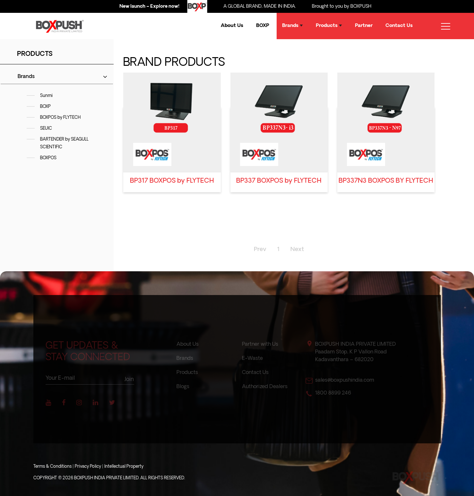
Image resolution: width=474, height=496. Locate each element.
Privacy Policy (88, 467)
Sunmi (46, 96)
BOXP (262, 25)
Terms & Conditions (52, 467)
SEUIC (46, 128)
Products (329, 25)
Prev (260, 250)
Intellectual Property (123, 467)
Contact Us (399, 25)
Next (297, 250)
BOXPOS (48, 158)
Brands (292, 25)
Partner (364, 25)
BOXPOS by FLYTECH (60, 118)
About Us (232, 25)
